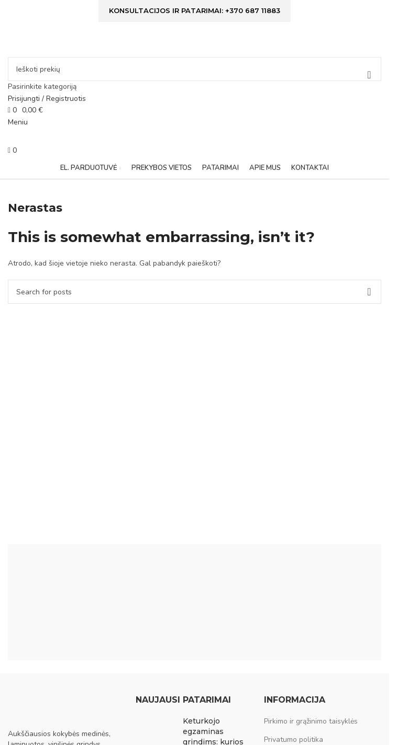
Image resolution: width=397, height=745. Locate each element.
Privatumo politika (293, 739)
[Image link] (60, 705)
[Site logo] (73, 42)
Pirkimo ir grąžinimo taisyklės (311, 721)
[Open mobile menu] (18, 122)
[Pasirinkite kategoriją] (194, 87)
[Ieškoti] (194, 69)
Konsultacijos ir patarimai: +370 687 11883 (194, 10)
